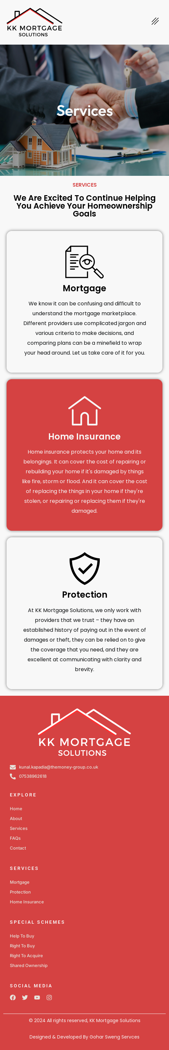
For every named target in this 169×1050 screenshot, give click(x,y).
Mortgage (84, 288)
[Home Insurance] (84, 410)
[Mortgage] (84, 262)
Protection (84, 595)
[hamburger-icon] (155, 22)
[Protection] (84, 568)
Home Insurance (84, 437)
